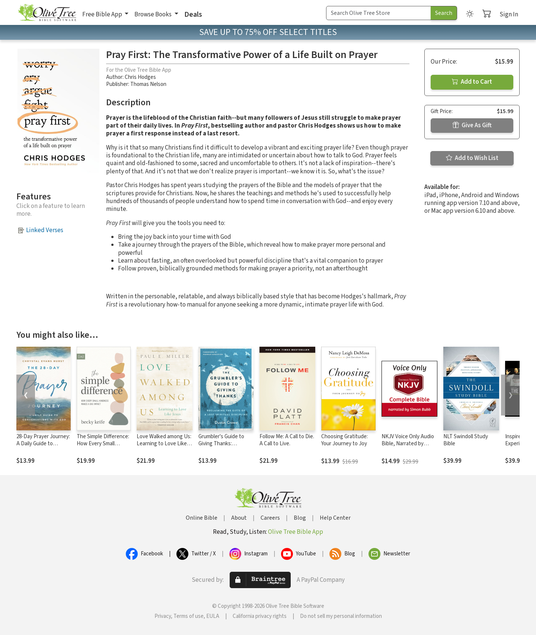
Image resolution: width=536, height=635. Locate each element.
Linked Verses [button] (44, 230)
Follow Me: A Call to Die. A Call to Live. (286, 440)
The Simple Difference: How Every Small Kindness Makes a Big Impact (103, 447)
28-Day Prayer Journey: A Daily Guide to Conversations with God (43, 447)
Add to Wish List (472, 158)
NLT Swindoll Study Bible (465, 440)
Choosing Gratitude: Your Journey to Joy (344, 440)
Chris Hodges (140, 77)
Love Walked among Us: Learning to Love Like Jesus (164, 444)
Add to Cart (472, 81)
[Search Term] (378, 13)
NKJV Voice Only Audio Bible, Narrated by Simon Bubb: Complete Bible (408, 447)
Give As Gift (472, 125)
